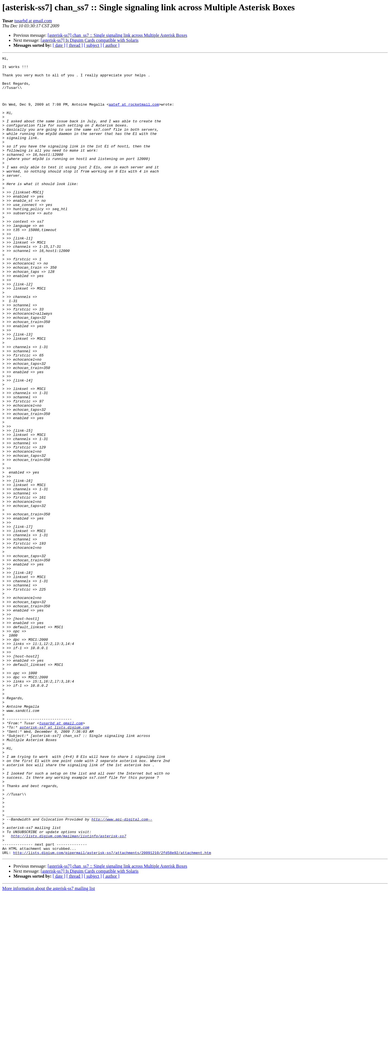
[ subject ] (93, 45)
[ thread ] (74, 45)
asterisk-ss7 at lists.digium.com (54, 861)
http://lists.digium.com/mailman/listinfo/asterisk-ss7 (68, 992)
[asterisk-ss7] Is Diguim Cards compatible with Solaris (90, 40)
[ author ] (111, 45)
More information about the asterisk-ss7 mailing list (48, 1048)
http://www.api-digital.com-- (121, 972)
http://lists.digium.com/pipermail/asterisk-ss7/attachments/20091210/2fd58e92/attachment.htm (112, 1012)
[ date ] (59, 45)
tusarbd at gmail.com (33, 20)
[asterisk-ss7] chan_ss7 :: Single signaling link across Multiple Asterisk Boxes (117, 35)
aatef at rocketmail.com (134, 114)
